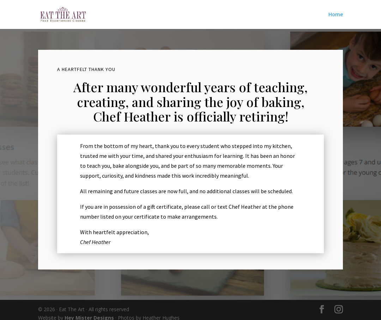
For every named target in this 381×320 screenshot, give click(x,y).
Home (335, 15)
